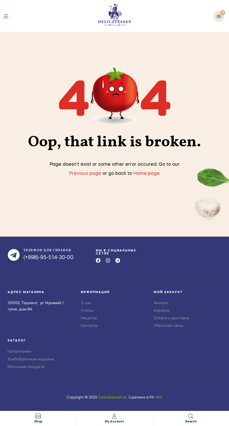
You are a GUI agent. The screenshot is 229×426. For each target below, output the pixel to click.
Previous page (85, 173)
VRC (159, 397)
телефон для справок (47, 250)
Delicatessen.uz (112, 397)
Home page (146, 173)
